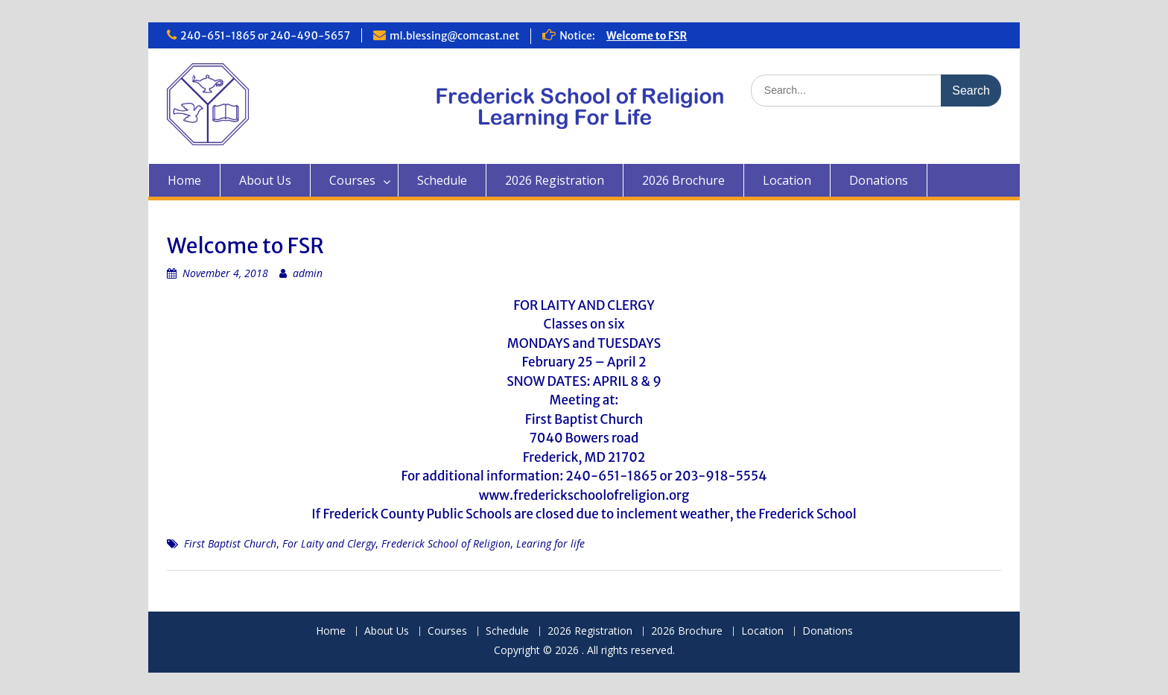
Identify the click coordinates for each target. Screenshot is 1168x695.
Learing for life (550, 543)
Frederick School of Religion (445, 543)
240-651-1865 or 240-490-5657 (265, 35)
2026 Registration (554, 180)
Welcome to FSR (646, 35)
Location (787, 180)
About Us (265, 180)
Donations (878, 180)
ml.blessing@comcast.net (454, 35)
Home (184, 180)
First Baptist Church (230, 543)
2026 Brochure (683, 180)
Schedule (442, 180)
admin (308, 273)
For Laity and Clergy (328, 543)
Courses (352, 180)
